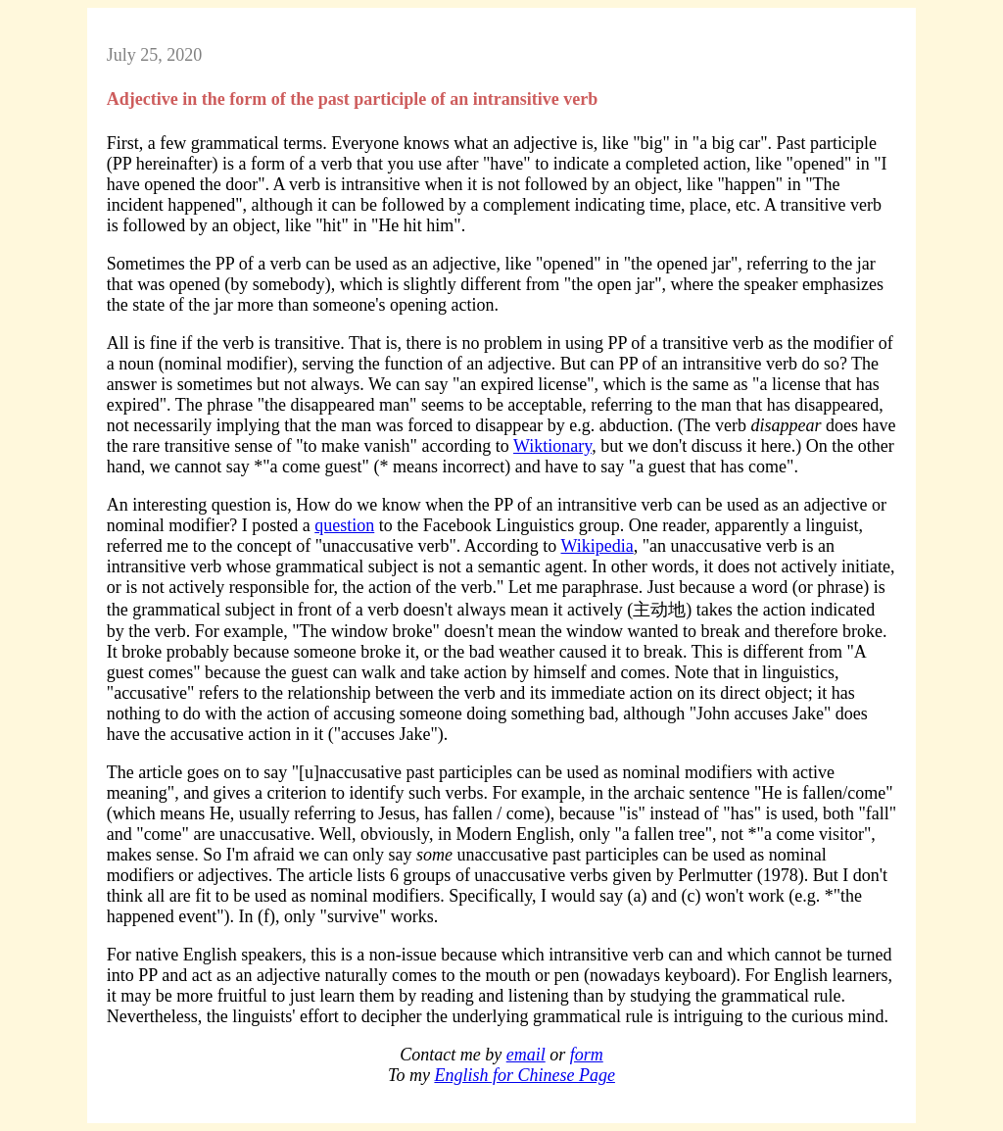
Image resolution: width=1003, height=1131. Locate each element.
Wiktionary (552, 446)
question (344, 525)
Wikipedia (596, 546)
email (526, 1054)
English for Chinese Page (524, 1075)
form (586, 1054)
